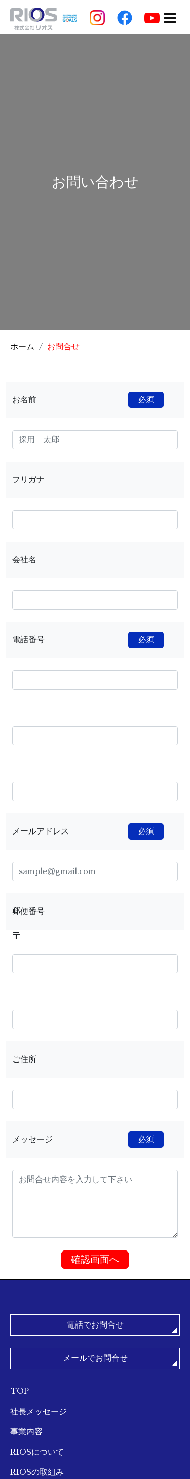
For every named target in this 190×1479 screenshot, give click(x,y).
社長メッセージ (38, 1411)
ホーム (22, 346)
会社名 (24, 559)
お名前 (88, 400)
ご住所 (24, 1059)
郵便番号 (28, 911)
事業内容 (26, 1431)
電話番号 (88, 640)
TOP (19, 1391)
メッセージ (88, 1139)
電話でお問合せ (95, 1324)
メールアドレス (88, 831)
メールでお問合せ (95, 1358)
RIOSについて (37, 1452)
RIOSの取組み (37, 1472)
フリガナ (28, 479)
